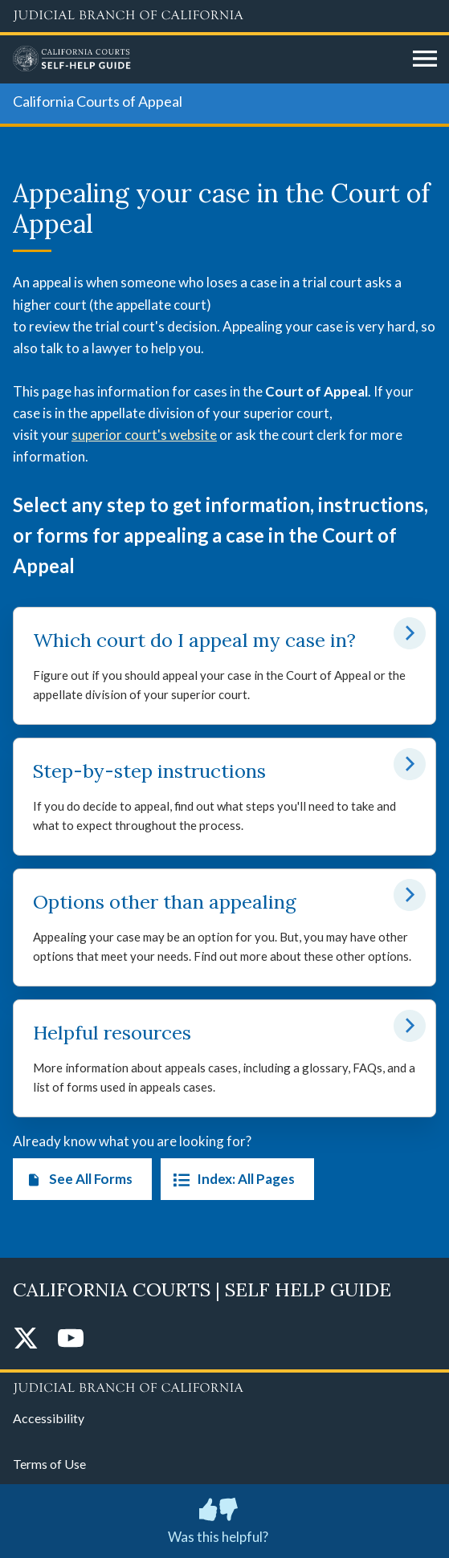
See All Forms (76, 1179)
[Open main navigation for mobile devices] (425, 59)
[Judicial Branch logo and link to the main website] (224, 16)
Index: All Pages (231, 1179)
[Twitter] (26, 1339)
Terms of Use (49, 1463)
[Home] (207, 59)
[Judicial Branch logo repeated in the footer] (224, 1385)
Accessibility (48, 1418)
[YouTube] (71, 1339)
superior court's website (144, 434)
